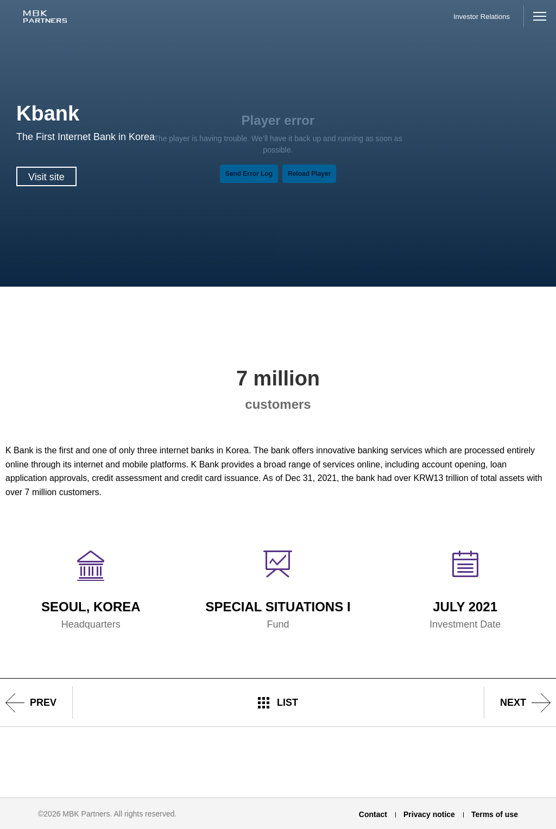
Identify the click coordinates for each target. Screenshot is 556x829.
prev (43, 702)
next (513, 702)
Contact (373, 814)
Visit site (46, 177)
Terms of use (494, 814)
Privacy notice (429, 814)
